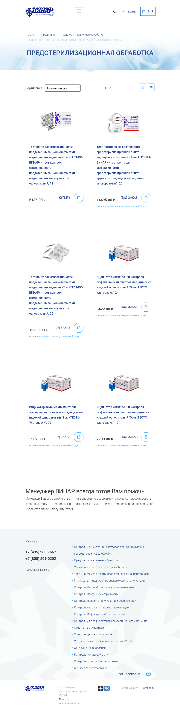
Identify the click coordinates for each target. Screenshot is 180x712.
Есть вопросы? (129, 674)
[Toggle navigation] (79, 11)
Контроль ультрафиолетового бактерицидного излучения (110, 621)
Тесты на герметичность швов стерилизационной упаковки (112, 574)
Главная (30, 34)
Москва (31, 541)
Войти (132, 11)
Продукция (48, 34)
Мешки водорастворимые (90, 668)
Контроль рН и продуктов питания (96, 661)
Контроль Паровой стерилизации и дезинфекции (105, 587)
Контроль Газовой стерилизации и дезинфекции (105, 600)
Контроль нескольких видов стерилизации (101, 607)
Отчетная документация (89, 627)
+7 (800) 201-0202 (40, 558)
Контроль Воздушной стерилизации (97, 594)
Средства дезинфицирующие (93, 634)
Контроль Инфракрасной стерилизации (99, 614)
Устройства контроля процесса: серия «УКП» (103, 641)
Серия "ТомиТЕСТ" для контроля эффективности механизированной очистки (76, 39)
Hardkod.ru (148, 687)
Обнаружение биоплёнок (90, 648)
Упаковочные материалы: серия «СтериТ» (100, 567)
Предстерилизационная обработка (82, 34)
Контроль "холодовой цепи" (91, 654)
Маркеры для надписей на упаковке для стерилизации (109, 580)
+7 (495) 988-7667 (40, 552)
